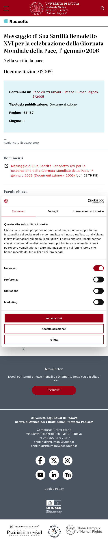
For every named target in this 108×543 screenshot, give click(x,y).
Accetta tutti (54, 318)
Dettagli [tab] (53, 211)
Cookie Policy (54, 488)
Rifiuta (54, 339)
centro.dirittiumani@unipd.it (54, 442)
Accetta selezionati (54, 328)
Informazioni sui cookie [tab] (88, 211)
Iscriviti (54, 390)
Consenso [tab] (18, 211)
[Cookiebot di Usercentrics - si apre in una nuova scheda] (88, 201)
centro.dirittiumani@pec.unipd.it (54, 446)
